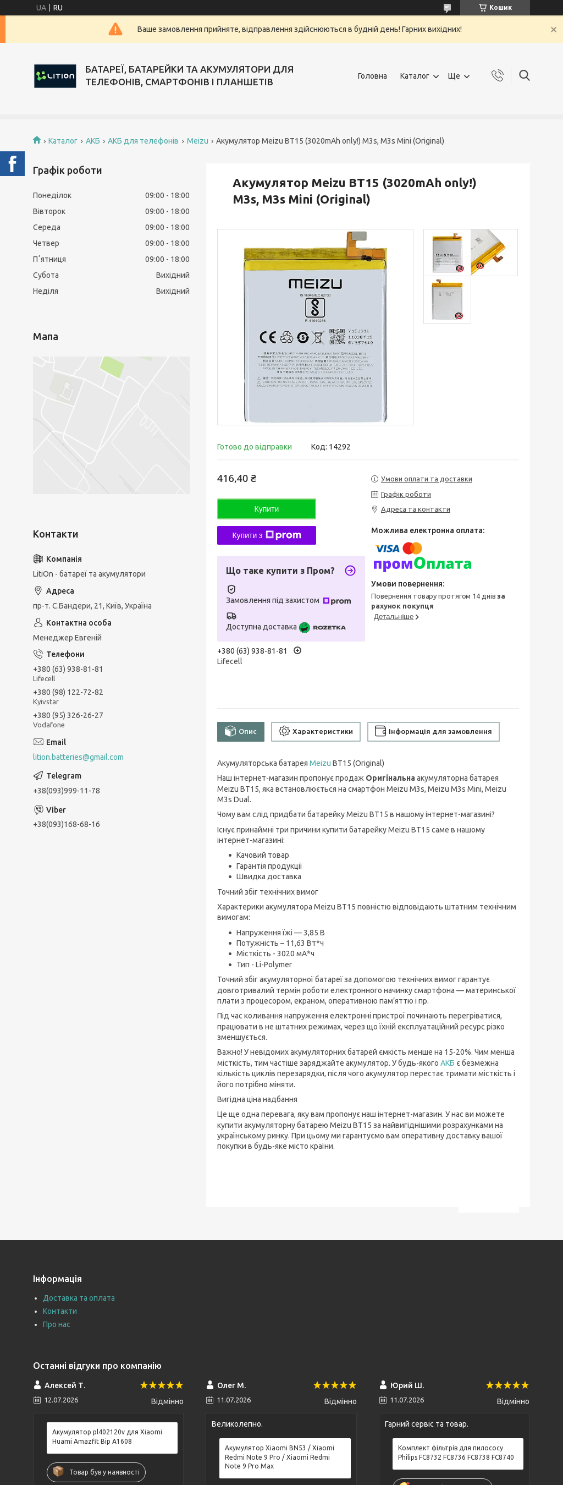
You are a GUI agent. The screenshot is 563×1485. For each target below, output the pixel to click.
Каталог (414, 76)
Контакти (60, 1311)
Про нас (56, 1324)
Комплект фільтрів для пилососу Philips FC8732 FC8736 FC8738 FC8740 (456, 1452)
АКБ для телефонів (143, 140)
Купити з (266, 535)
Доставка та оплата (79, 1298)
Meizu (197, 140)
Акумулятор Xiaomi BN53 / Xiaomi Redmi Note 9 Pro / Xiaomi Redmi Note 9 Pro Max (279, 1456)
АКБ (93, 140)
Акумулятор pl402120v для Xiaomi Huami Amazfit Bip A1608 (107, 1436)
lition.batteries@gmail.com (78, 757)
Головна (372, 76)
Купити (267, 509)
